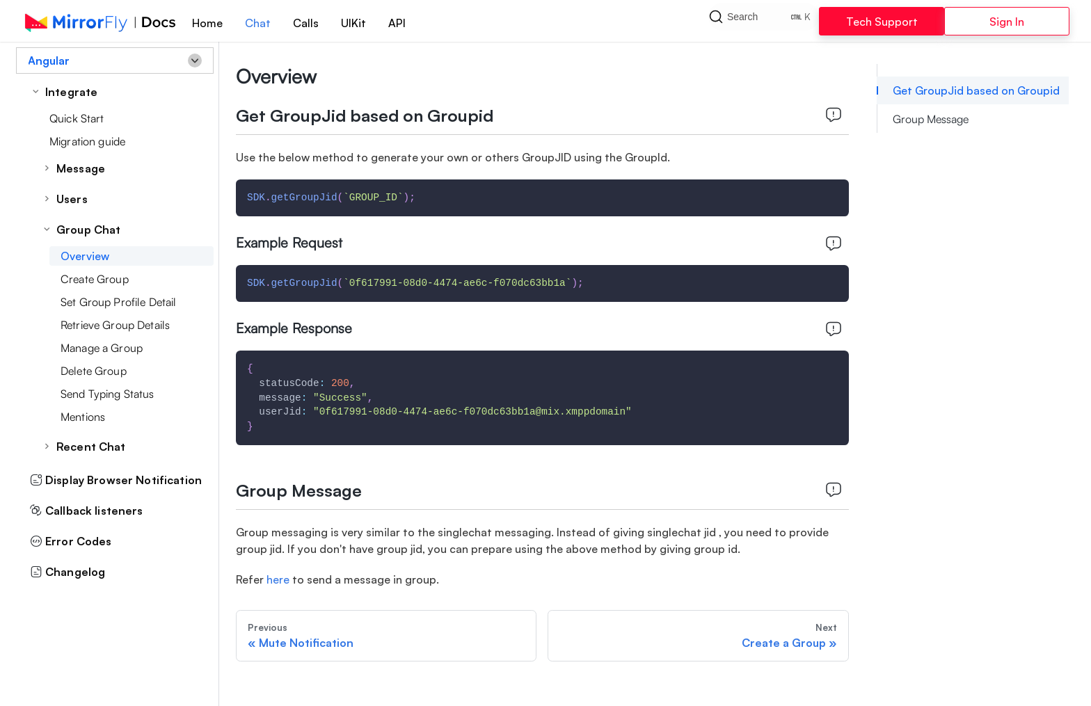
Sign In (1006, 22)
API (397, 23)
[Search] (763, 21)
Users (72, 199)
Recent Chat (91, 447)
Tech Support (882, 22)
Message (80, 168)
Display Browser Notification (116, 480)
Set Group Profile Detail (118, 302)
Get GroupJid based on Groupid (976, 90)
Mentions (83, 417)
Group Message (931, 119)
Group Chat (88, 229)
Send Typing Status (107, 394)
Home (207, 23)
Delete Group (94, 371)
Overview (85, 256)
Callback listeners (86, 511)
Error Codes (71, 541)
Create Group (95, 279)
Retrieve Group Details (115, 325)
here (277, 579)
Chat (258, 23)
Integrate (71, 92)
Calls (306, 23)
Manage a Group (102, 348)
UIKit (353, 23)
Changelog (67, 571)
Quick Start (76, 118)
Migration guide (87, 141)
